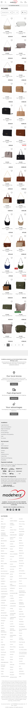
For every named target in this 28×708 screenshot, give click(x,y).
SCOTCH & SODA (23, 578)
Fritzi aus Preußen (3, 665)
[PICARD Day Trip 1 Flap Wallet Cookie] (7, 89)
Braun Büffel (4, 563)
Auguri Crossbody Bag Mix (7, 76)
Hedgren (12, 551)
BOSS (2, 561)
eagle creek (3, 634)
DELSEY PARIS (4, 615)
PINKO (20, 526)
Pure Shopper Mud (7, 336)
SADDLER (21, 558)
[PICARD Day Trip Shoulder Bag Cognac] (7, 242)
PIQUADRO (21, 531)
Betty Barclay (4, 548)
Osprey (11, 667)
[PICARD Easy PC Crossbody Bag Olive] (21, 263)
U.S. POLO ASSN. (23, 649)
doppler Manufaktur (3, 631)
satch (20, 568)
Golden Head (13, 529)
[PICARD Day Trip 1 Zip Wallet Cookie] (21, 89)
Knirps (11, 595)
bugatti (2, 578)
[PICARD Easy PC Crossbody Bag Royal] (7, 263)
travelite (21, 644)
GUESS (11, 543)
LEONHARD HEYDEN (13, 614)
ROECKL (21, 550)
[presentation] (6, 2)
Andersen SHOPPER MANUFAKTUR (4, 534)
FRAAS (2, 659)
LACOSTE (12, 600)
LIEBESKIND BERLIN (13, 618)
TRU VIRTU (21, 647)
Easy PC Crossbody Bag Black (7, 228)
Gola (11, 527)
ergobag (3, 644)
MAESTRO (12, 626)
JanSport (12, 571)
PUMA (20, 538)
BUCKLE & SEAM (5, 573)
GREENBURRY (13, 534)
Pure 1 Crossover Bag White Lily (20, 32)
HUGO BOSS (13, 566)
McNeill (12, 649)
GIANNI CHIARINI (12, 524)
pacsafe (12, 672)
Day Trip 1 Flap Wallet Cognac (20, 141)
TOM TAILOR (22, 642)
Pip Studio (21, 529)
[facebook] (8, 510)
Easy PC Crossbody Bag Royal (7, 272)
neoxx (11, 657)
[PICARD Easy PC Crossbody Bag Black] (7, 220)
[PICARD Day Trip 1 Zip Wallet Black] (7, 111)
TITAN (20, 635)
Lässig (11, 608)
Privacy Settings (5, 432)
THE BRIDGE (22, 626)
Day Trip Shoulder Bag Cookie (7, 185)
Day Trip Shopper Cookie (20, 119)
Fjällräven (3, 654)
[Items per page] (15, 12)
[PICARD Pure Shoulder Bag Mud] (21, 307)
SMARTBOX (21, 594)
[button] (11, 18)
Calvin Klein (4, 586)
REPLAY (21, 548)
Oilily (11, 662)
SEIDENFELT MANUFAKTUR (22, 591)
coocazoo (3, 607)
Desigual (3, 620)
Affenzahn (3, 524)
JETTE (11, 574)
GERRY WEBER (13, 520)
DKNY (2, 625)
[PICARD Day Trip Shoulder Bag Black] (21, 198)
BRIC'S (2, 568)
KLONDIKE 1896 (13, 593)
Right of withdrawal (5, 428)
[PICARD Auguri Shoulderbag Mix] (7, 46)
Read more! (14, 398)
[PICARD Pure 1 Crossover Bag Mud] (21, 46)
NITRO (11, 659)
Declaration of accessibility (7, 434)
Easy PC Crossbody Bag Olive (21, 272)
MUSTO (11, 654)
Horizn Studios (13, 561)
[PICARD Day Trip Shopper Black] (21, 154)
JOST (11, 579)
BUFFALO (3, 576)
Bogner (2, 555)
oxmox (11, 669)
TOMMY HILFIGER (21, 639)
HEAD (11, 548)
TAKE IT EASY (22, 616)
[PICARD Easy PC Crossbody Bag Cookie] (21, 220)
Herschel (12, 556)
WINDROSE (22, 673)
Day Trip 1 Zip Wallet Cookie (20, 98)
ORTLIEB (12, 664)
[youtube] (14, 510)
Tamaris (21, 619)
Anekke (3, 530)
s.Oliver (20, 600)
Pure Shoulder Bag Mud (20, 315)
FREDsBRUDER (4, 662)
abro (2, 521)
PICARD (21, 518)
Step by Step (22, 606)
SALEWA (21, 560)
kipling (11, 590)
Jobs (2, 436)
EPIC (2, 642)
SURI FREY (21, 614)
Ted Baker (21, 624)
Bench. (2, 543)
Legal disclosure (5, 425)
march (11, 644)
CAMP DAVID (4, 591)
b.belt (2, 538)
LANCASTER (13, 605)
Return (2, 452)
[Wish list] (21, 2)
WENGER (21, 671)
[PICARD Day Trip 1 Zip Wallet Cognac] (21, 67)
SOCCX (20, 597)
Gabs (2, 673)
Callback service (5, 454)
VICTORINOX (22, 663)
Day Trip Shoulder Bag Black (21, 206)
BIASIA (2, 550)
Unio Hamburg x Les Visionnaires (23, 653)
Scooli (20, 575)
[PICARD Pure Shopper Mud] (7, 329)
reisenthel (21, 545)
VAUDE (20, 661)
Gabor (2, 671)
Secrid (20, 588)
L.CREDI (12, 598)
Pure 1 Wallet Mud (7, 162)
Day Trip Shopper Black (21, 162)
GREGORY (12, 541)
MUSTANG (12, 651)
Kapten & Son (13, 581)
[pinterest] (19, 510)
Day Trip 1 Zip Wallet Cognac (20, 76)
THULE (20, 633)
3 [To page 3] (15, 345)
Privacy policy (4, 430)
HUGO (11, 564)
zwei (20, 676)
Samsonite (21, 563)
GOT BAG (12, 532)
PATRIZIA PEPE (13, 677)
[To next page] (18, 345)
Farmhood (3, 652)
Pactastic (12, 674)
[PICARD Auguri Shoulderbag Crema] (7, 24)
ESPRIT (2, 647)
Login (2, 443)
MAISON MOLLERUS (12, 629)
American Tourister (3, 527)
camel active (4, 588)
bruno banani (4, 571)
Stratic (20, 609)
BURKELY (3, 581)
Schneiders (21, 570)
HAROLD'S (12, 546)
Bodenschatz (4, 553)
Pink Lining (21, 524)
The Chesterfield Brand (23, 630)
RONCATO (21, 553)
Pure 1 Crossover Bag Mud (20, 54)
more (13, 465)
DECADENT (3, 612)
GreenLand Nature (12, 538)
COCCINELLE (4, 605)
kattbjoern (12, 588)
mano (11, 639)
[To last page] (22, 345)
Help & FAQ (3, 456)
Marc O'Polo (13, 646)
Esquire (3, 649)
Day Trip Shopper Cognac (20, 185)
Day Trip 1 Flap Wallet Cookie (7, 98)
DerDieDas (3, 618)
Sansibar (21, 565)
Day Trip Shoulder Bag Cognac (7, 250)
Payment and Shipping (6, 458)
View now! (14, 384)
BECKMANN (4, 540)
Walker (20, 668)
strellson (21, 611)
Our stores (3, 438)
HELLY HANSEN (13, 554)
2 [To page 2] (11, 345)
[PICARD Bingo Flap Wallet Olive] (21, 285)
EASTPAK (3, 637)
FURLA (2, 668)
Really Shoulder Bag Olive (20, 337)
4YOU (2, 518)
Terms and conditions (6, 426)
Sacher (20, 555)
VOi (20, 666)
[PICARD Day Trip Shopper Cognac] (21, 176)
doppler (3, 628)
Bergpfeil (3, 545)
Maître (11, 632)
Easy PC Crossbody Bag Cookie (21, 228)
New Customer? (5, 445)
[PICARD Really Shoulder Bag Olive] (21, 329)
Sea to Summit (22, 586)
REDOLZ (21, 543)
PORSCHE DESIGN (21, 534)
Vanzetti (21, 658)
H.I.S (11, 559)
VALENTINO (22, 656)
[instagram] (16, 510)
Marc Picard (12, 641)
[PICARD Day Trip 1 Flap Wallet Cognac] (21, 133)
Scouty (20, 583)
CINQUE (3, 602)
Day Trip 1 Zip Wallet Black (7, 119)
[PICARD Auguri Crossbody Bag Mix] (7, 67)
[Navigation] (2, 2)
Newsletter (3, 459)
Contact (3, 450)
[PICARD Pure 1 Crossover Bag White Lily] (21, 24)
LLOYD (11, 623)
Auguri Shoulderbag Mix (7, 53)
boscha (2, 558)
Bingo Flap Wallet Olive (21, 293)
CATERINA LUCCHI (3, 597)
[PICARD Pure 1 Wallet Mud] (7, 154)
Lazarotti (12, 611)
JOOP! (11, 576)
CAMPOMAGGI (4, 593)
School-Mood (22, 573)
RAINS (20, 540)
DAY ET (2, 610)
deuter (2, 623)
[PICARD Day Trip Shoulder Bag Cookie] (7, 176)
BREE (2, 566)
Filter (24, 12)
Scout (20, 581)
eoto (2, 639)
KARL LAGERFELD (13, 585)
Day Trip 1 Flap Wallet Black (7, 141)
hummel (12, 569)
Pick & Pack (21, 521)
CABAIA (3, 583)
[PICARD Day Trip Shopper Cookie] (21, 111)
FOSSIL (2, 657)
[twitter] (11, 510)
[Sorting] (6, 12)
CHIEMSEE (3, 600)
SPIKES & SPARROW (21, 603)
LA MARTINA (13, 603)
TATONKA (21, 621)
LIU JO (11, 621)
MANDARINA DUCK (13, 636)
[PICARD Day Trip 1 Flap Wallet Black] (7, 133)
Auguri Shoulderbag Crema (7, 32)
